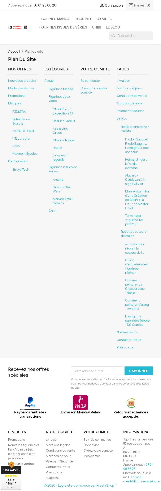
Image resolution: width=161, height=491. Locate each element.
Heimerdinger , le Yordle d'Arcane (136, 163)
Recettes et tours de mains (134, 234)
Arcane (58, 180)
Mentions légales (129, 88)
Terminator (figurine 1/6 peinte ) (134, 220)
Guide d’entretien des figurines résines (136, 266)
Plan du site (125, 347)
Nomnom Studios (25, 154)
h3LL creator (21, 138)
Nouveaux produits (22, 81)
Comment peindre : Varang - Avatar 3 (137, 304)
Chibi (96, 27)
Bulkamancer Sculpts (21, 121)
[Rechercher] (131, 35)
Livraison (123, 81)
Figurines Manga (54, 19)
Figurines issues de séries (63, 27)
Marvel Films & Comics (63, 201)
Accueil (49, 81)
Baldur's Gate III (64, 121)
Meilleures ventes (21, 88)
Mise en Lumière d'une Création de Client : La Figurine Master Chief (137, 199)
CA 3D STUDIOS (23, 131)
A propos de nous (129, 103)
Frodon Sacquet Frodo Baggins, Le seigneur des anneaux (137, 145)
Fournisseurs (18, 161)
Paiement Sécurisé (130, 111)
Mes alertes (92, 456)
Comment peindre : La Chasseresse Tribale (135, 286)
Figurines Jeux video (93, 19)
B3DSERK (19, 112)
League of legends (60, 157)
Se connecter (90, 81)
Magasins (53, 478)
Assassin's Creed (60, 130)
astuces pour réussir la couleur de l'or (135, 248)
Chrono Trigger (64, 140)
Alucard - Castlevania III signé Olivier (135, 179)
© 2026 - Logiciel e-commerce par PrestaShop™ (80, 485)
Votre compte (97, 432)
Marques (14, 103)
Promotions (16, 96)
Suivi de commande (97, 440)
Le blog (113, 27)
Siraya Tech (20, 170)
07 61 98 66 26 (45, 5)
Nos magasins (127, 332)
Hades (57, 148)
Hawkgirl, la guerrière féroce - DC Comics (137, 320)
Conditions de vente (132, 96)
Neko (16, 146)
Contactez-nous (129, 340)
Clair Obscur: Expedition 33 (63, 111)
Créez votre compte (98, 450)
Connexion (92, 445)
